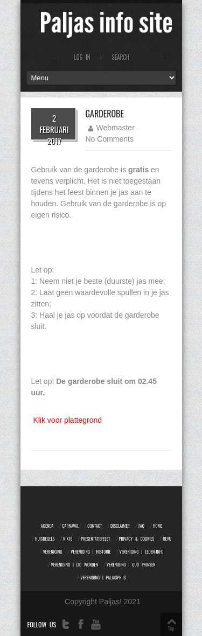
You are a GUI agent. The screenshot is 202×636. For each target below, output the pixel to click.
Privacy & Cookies (137, 538)
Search (121, 57)
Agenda (47, 525)
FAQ (141, 525)
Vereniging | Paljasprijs (103, 577)
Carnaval (70, 525)
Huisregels (44, 538)
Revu (167, 538)
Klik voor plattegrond (67, 420)
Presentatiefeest (95, 538)
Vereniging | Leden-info (141, 551)
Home (157, 525)
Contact (94, 525)
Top (171, 628)
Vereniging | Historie (91, 551)
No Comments (110, 139)
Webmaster (115, 127)
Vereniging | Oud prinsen (131, 564)
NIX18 (67, 538)
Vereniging (52, 551)
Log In (82, 57)
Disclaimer (120, 525)
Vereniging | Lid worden (74, 564)
